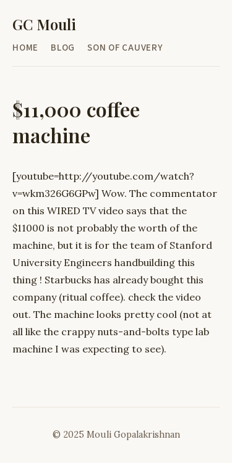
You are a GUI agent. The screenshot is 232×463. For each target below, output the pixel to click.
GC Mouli (44, 24)
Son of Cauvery (125, 47)
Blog (63, 47)
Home (25, 47)
